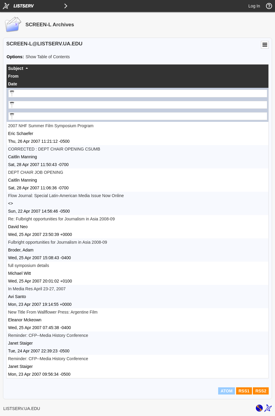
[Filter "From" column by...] (137, 105)
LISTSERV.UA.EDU (21, 408)
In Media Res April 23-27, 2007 (37, 288)
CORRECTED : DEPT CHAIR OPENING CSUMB (54, 149)
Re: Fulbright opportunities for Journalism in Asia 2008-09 (61, 219)
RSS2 (260, 391)
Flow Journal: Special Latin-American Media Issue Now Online (66, 195)
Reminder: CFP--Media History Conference (48, 335)
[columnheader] (137, 68)
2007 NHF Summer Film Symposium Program (51, 125)
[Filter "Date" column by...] (137, 116)
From (13, 76)
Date (12, 84)
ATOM (227, 391)
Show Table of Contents (48, 56)
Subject (15, 68)
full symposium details (28, 265)
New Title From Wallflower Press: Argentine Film (53, 312)
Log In (254, 6)
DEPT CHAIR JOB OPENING (35, 172)
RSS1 (244, 391)
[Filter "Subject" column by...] (137, 93)
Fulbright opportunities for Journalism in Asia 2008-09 (57, 242)
